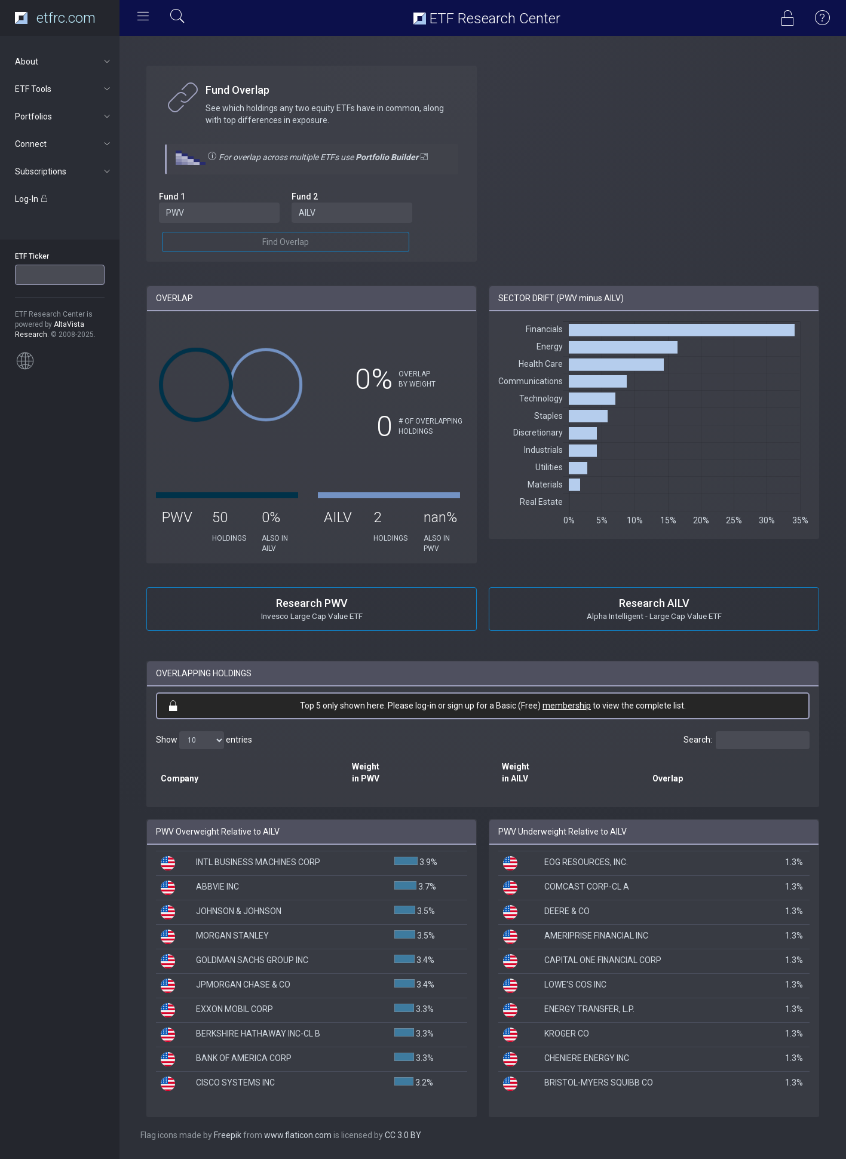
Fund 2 (305, 196)
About (63, 61)
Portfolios (63, 116)
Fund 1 (172, 196)
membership (566, 705)
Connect (63, 144)
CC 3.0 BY (403, 1135)
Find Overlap (285, 242)
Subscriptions (63, 171)
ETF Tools (63, 89)
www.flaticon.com (298, 1135)
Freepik (227, 1135)
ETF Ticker (32, 256)
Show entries (204, 740)
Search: (746, 740)
